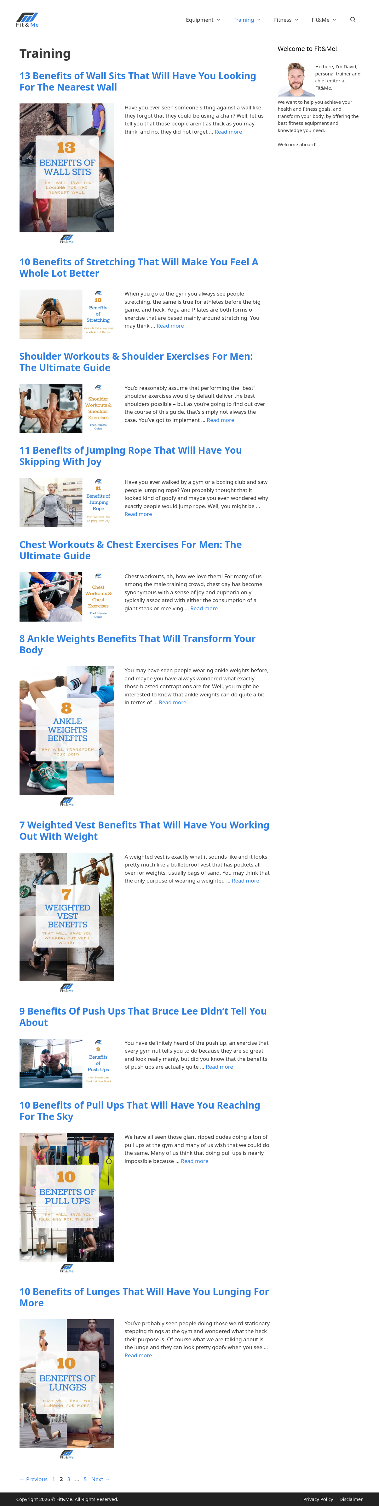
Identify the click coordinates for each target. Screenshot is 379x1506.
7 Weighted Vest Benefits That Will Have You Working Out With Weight (145, 830)
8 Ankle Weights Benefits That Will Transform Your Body (138, 644)
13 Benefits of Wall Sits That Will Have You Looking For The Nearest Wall (138, 81)
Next (100, 1479)
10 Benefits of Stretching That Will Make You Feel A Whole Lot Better (139, 267)
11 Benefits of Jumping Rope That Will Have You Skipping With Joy (131, 456)
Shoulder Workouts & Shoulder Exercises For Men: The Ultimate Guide (136, 362)
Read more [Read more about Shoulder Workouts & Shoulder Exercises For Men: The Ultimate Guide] (220, 420)
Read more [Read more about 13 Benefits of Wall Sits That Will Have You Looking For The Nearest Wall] (228, 131)
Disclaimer (351, 1499)
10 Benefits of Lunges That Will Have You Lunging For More (144, 1297)
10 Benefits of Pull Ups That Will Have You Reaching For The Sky (140, 1111)
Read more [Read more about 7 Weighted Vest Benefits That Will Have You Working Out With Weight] (245, 880)
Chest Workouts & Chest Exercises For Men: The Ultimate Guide (131, 550)
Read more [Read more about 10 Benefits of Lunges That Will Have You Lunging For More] (138, 1355)
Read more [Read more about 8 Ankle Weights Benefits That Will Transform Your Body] (172, 702)
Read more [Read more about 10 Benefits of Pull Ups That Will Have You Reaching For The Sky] (194, 1161)
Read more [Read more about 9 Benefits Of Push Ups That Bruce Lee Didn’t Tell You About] (219, 1066)
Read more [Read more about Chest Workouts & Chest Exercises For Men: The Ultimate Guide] (204, 608)
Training (250, 20)
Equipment (206, 20)
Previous (34, 1479)
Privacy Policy (318, 1499)
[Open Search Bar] (353, 20)
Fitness (289, 20)
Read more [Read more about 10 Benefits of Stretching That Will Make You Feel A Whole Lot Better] (170, 325)
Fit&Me (327, 20)
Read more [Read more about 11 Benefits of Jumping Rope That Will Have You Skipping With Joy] (138, 514)
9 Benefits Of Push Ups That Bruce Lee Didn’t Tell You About (143, 1017)
